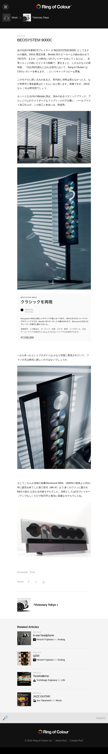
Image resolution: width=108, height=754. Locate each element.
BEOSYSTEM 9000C (65, 50)
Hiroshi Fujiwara (43, 639)
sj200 (36, 655)
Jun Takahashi (42, 700)
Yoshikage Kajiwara (45, 680)
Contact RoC (76, 740)
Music (59, 700)
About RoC (61, 740)
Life (63, 680)
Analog (61, 639)
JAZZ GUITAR (41, 696)
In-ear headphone (43, 635)
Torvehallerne (41, 676)
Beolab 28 (42, 96)
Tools (32, 572)
